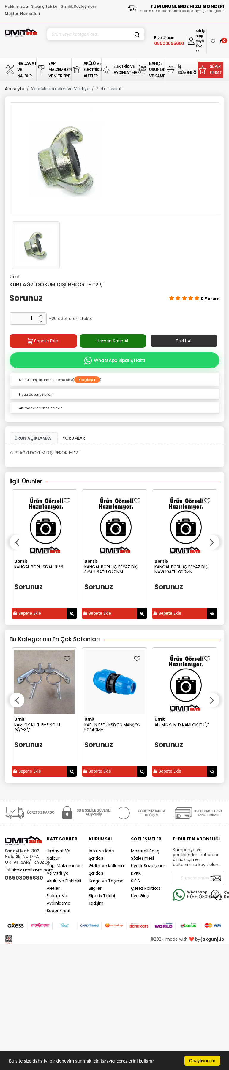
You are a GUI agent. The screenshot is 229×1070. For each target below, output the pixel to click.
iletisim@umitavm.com (29, 870)
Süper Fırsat (59, 911)
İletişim (96, 903)
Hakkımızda (16, 6)
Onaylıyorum (202, 1061)
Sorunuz (26, 298)
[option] (115, 159)
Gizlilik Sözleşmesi (78, 6)
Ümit (15, 276)
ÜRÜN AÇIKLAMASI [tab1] (34, 438)
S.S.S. (136, 881)
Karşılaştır (87, 379)
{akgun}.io (212, 939)
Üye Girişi (140, 896)
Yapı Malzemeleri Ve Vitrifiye (60, 89)
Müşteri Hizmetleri (22, 13)
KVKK (136, 873)
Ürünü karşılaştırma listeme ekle (45, 379)
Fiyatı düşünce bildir (35, 394)
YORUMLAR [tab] (74, 438)
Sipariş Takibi (44, 6)
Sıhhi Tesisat (109, 89)
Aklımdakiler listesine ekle (39, 408)
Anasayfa (14, 89)
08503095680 (23, 878)
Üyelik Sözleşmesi (149, 866)
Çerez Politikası (146, 888)
